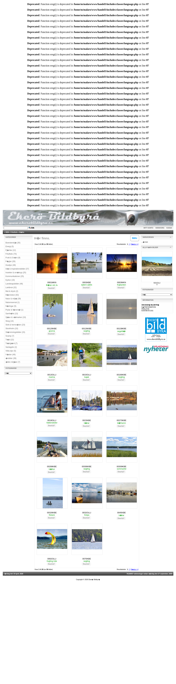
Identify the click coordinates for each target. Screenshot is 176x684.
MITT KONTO (148, 228)
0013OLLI (51, 375)
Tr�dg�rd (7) (12, 343)
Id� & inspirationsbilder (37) (17, 269)
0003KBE (86, 282)
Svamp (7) (10, 336)
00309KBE (121, 466)
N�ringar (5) (11, 306)
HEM (7, 232)
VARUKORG (159, 228)
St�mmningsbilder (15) (15, 332)
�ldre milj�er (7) (13, 362)
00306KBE (86, 466)
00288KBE (52, 466)
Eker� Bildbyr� (94, 579)
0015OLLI (86, 375)
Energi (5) (10, 246)
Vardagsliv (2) (11, 347)
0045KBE (121, 512)
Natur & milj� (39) (13, 299)
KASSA (169, 228)
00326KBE (52, 512)
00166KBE (121, 375)
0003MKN (121, 282)
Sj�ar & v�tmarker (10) (16, 317)
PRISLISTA (145, 309)
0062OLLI (51, 559)
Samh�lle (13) (12, 313)
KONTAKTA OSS (147, 311)
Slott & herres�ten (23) (15, 325)
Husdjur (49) (11, 265)
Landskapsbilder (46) (14, 284)
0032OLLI (86, 512)
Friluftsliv (14, 232)
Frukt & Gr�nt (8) (13, 258)
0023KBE (86, 420)
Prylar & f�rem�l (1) (14, 310)
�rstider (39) (11, 358)
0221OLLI (157, 283)
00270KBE (121, 420)
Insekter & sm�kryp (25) (16, 272)
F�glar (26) (11, 261)
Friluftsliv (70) (11, 254)
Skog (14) (10, 321)
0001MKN (51, 282)
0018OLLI (51, 420)
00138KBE (121, 328)
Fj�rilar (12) (11, 250)
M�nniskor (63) (12, 295)
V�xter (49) (11, 354)
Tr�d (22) (10, 340)
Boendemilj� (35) (13, 243)
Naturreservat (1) (13, 302)
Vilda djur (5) (11, 351)
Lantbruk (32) (11, 287)
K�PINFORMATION (148, 307)
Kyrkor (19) (10, 280)
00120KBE (52, 328)
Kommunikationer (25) (15, 276)
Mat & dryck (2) (12, 291)
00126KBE (86, 328)
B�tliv (21, 232)
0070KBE (86, 559)
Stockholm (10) (12, 328)
